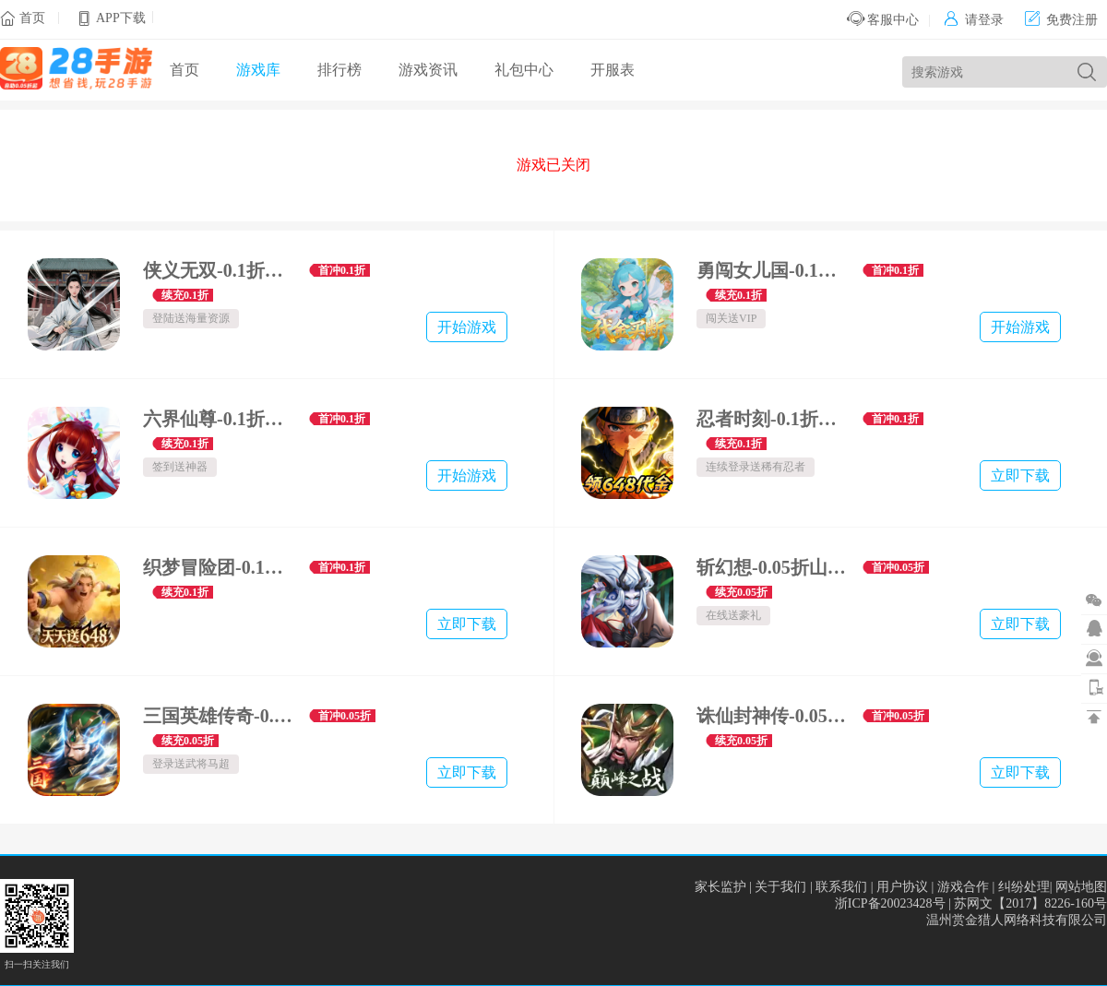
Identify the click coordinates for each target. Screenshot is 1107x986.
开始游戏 (466, 327)
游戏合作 (963, 887)
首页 (32, 18)
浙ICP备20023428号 (890, 903)
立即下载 (1020, 475)
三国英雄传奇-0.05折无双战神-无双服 (219, 716)
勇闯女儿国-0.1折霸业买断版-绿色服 (772, 270)
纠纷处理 (1024, 887)
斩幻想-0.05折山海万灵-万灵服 (772, 567)
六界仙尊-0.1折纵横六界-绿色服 (219, 419)
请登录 (974, 20)
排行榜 (339, 69)
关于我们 (780, 887)
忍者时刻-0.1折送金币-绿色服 (772, 419)
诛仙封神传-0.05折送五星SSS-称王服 (772, 716)
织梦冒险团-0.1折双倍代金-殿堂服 (219, 567)
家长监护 (720, 887)
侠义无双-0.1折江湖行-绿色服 (219, 270)
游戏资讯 (428, 69)
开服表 (612, 69)
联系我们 (841, 887)
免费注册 (1061, 20)
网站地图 (1081, 887)
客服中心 (883, 20)
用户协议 (902, 887)
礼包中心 (524, 69)
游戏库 (258, 69)
